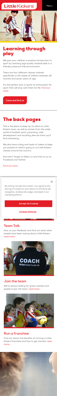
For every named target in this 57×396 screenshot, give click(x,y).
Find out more (10, 166)
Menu (49, 6)
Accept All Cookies (28, 203)
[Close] (52, 181)
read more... (10, 236)
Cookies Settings (27, 212)
